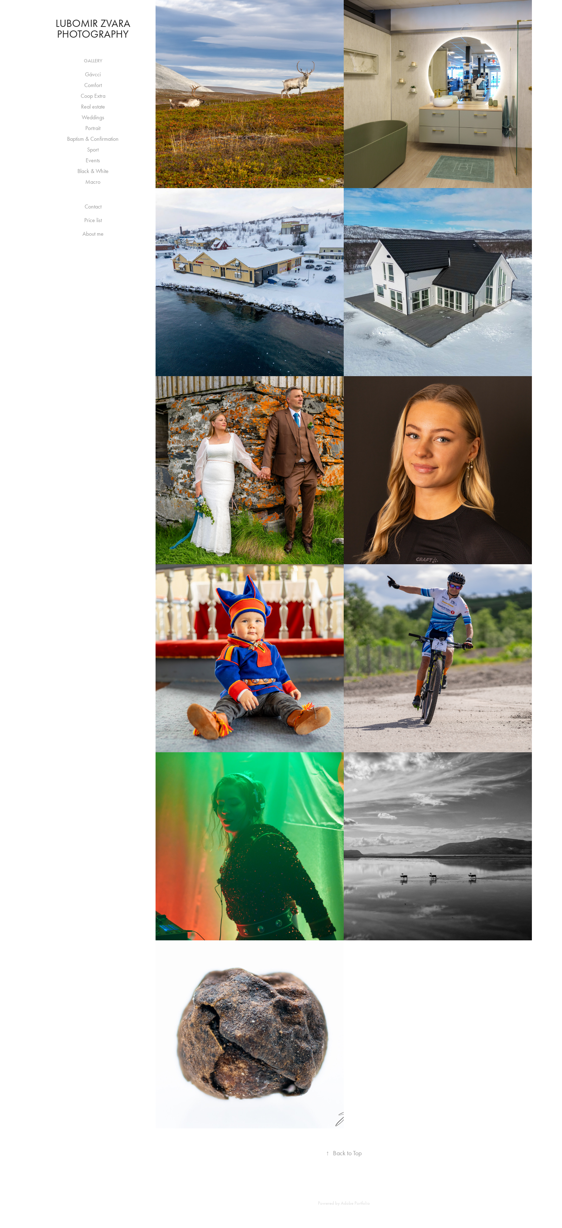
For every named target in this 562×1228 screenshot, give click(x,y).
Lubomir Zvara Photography (94, 28)
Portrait (92, 128)
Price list (93, 220)
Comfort (93, 85)
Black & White (93, 171)
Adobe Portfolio (355, 1203)
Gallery (93, 61)
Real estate (93, 106)
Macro (92, 181)
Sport (93, 149)
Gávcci (93, 74)
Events (93, 160)
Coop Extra (93, 95)
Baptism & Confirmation (93, 138)
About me (93, 233)
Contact (93, 206)
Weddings (93, 117)
